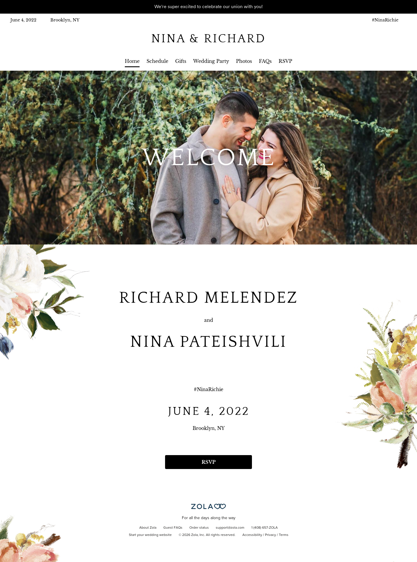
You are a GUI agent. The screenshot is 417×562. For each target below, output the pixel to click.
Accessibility (252, 535)
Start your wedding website (150, 535)
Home (132, 61)
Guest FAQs (172, 528)
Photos (244, 61)
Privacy (270, 535)
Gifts (180, 61)
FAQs (265, 61)
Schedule (157, 61)
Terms (283, 535)
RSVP (285, 61)
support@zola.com (230, 528)
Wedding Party (211, 61)
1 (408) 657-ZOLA (264, 528)
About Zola (147, 528)
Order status (199, 528)
